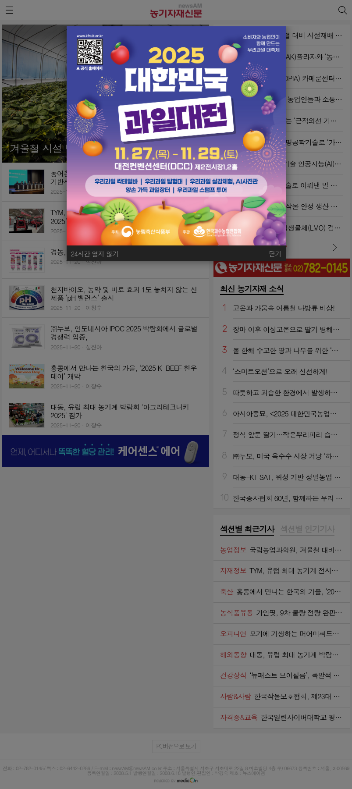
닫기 (275, 253)
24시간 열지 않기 (95, 253)
